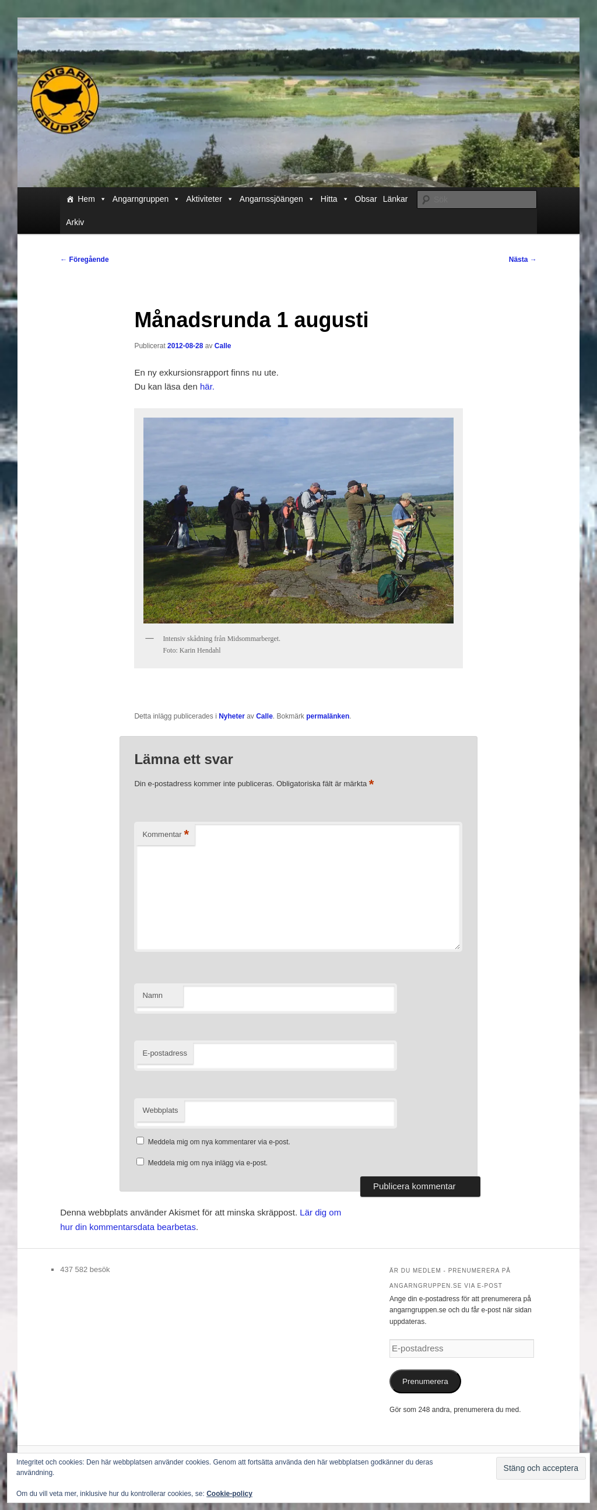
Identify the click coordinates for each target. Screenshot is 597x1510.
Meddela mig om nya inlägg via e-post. (208, 1163)
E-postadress (164, 1053)
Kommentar (165, 834)
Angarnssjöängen (277, 199)
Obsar (366, 199)
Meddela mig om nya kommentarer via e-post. (219, 1142)
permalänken (327, 716)
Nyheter (232, 716)
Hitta (335, 199)
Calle (223, 346)
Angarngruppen (147, 199)
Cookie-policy (229, 1494)
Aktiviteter (209, 199)
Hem (92, 199)
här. (207, 386)
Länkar (395, 199)
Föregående (84, 259)
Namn (152, 995)
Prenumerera (425, 1381)
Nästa (523, 259)
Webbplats (160, 1110)
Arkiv (75, 222)
